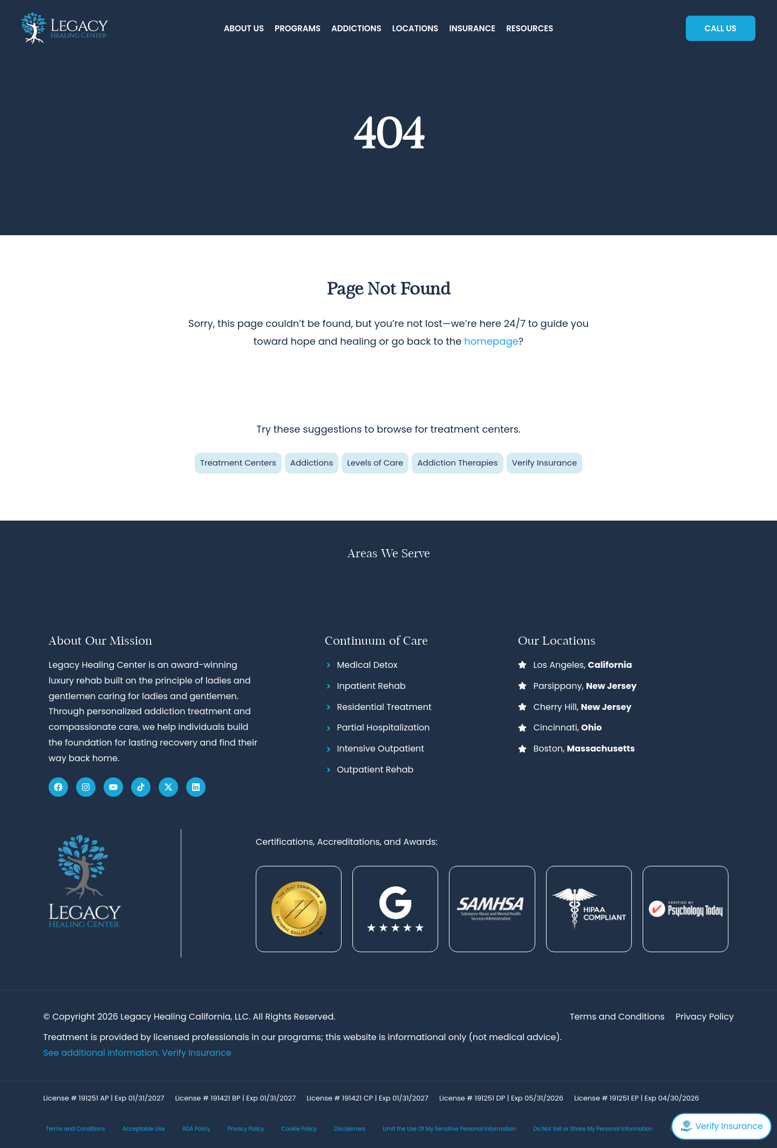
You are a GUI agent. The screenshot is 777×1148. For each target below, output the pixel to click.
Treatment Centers (238, 462)
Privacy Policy (246, 1129)
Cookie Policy (299, 1129)
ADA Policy (196, 1129)
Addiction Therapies (457, 462)
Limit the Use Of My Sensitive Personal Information (449, 1129)
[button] (244, 28)
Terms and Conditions (75, 1129)
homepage (491, 341)
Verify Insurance (544, 462)
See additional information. (102, 1053)
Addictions (311, 462)
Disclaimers (349, 1129)
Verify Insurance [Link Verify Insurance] (196, 1053)
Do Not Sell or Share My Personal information (592, 1129)
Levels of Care (375, 462)
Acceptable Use (143, 1129)
